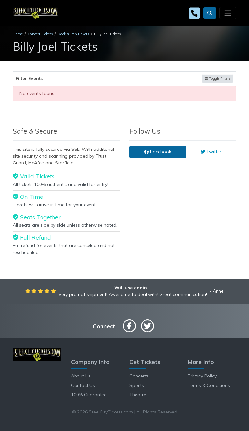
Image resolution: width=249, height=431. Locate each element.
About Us (81, 376)
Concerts (139, 376)
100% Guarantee (89, 395)
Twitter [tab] (211, 152)
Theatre (137, 395)
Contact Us (83, 385)
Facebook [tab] (157, 152)
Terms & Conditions (209, 385)
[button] (209, 13)
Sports (136, 385)
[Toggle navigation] (227, 13)
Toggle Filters (218, 78)
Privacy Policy (202, 376)
